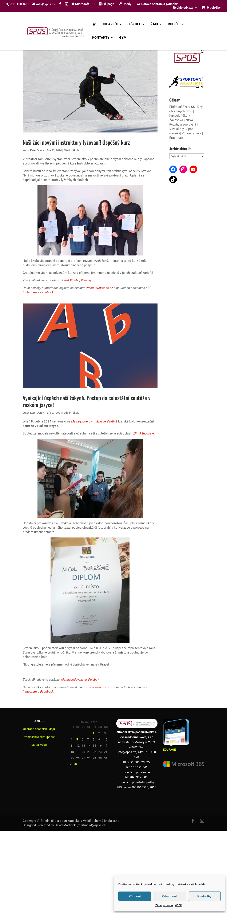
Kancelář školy (179, 116)
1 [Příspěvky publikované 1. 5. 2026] (93, 733)
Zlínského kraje (143, 433)
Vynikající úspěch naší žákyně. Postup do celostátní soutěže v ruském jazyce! (87, 401)
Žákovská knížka (181, 120)
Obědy (125, 4)
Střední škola (71, 150)
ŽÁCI (154, 24)
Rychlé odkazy (183, 7)
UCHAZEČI (109, 24)
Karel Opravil (37, 150)
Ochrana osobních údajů (39, 729)
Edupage (106, 4)
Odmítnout (169, 896)
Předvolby (204, 896)
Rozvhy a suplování (183, 124)
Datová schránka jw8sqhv (157, 4)
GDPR (178, 905)
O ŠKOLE (134, 24)
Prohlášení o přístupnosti (39, 737)
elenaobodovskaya (74, 680)
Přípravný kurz (191, 133)
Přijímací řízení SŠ (182, 107)
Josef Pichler (70, 280)
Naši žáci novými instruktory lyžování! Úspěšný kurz (76, 142)
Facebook (46, 292)
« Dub (73, 764)
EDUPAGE (169, 749)
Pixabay (86, 280)
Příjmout (135, 896)
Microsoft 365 (83, 4)
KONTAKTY (100, 38)
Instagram (30, 292)
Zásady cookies (164, 905)
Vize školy (177, 129)
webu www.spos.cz (99, 288)
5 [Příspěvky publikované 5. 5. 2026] (77, 739)
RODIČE (173, 24)
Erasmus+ (176, 138)
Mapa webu (39, 744)
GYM (123, 38)
